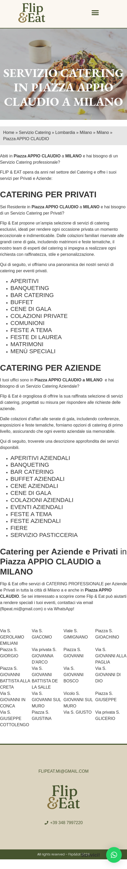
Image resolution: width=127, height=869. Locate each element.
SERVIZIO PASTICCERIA (44, 535)
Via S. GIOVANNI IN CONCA (13, 699)
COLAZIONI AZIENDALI (41, 500)
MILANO (73, 156)
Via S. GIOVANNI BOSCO (74, 674)
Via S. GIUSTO (78, 712)
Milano (53, 590)
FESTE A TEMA (31, 330)
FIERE (19, 528)
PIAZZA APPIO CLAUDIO (58, 94)
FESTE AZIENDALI (35, 521)
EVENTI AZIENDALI (36, 507)
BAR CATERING (32, 295)
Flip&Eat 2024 (79, 854)
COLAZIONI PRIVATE (39, 316)
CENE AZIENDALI (34, 486)
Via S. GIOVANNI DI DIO (108, 674)
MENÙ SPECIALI (33, 351)
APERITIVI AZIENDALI (40, 458)
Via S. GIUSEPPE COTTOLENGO (14, 718)
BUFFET (21, 302)
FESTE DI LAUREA (36, 337)
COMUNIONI (27, 323)
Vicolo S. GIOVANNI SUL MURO (78, 699)
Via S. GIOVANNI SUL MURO (46, 699)
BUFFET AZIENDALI (37, 479)
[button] (95, 13)
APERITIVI (24, 281)
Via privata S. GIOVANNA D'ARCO (44, 655)
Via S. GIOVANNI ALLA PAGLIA (110, 655)
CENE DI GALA (30, 309)
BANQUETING (29, 288)
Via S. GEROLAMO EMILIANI (12, 637)
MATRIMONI (26, 344)
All (39, 854)
